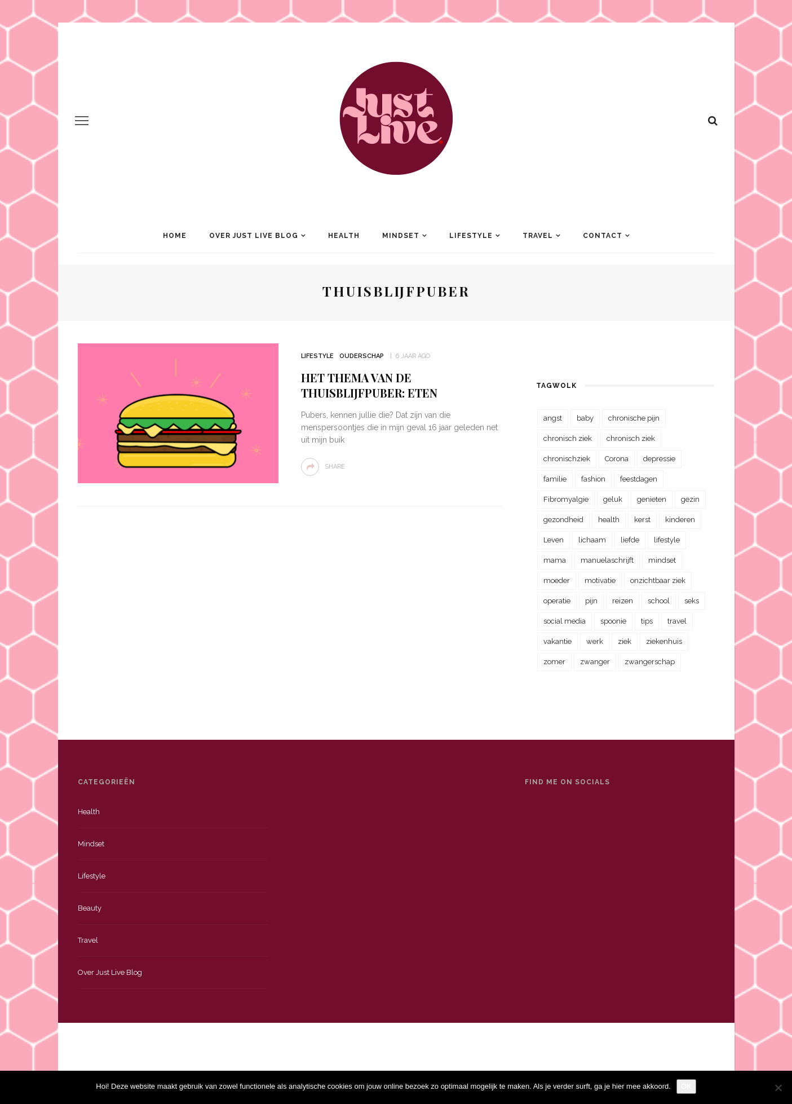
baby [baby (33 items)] (585, 418)
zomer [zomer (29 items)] (554, 661)
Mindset (400, 236)
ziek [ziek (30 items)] (624, 641)
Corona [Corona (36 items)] (617, 458)
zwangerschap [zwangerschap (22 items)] (650, 661)
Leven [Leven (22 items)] (553, 540)
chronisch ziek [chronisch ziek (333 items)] (567, 438)
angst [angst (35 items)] (552, 418)
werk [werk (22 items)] (594, 641)
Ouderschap (361, 356)
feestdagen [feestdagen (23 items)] (638, 479)
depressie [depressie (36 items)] (659, 458)
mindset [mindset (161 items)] (662, 560)
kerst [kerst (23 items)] (642, 519)
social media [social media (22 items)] (564, 621)
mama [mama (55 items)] (554, 560)
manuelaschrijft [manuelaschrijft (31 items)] (607, 560)
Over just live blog (110, 972)
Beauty (89, 908)
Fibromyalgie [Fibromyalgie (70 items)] (566, 499)
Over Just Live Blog (253, 236)
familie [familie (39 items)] (555, 479)
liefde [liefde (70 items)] (630, 540)
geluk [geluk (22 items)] (612, 499)
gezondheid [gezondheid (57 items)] (563, 519)
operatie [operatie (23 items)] (556, 601)
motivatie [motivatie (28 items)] (600, 580)
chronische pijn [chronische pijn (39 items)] (634, 418)
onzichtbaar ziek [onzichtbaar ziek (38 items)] (657, 580)
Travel (538, 236)
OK (686, 1086)
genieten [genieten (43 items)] (651, 499)
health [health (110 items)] (609, 519)
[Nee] (778, 1087)
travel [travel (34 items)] (677, 621)
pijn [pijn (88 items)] (591, 601)
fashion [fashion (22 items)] (593, 479)
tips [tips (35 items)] (647, 621)
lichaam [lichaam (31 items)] (592, 540)
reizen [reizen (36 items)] (622, 601)
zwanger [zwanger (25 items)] (595, 661)
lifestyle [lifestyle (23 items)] (667, 540)
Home (175, 236)
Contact (602, 236)
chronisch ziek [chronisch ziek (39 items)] (631, 438)
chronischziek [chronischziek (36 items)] (566, 458)
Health (344, 236)
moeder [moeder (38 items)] (556, 580)
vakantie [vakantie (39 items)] (557, 641)
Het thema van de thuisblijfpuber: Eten (369, 385)
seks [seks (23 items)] (691, 601)
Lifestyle (471, 236)
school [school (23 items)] (659, 601)
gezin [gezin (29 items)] (690, 499)
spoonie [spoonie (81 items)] (613, 621)
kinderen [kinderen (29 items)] (680, 519)
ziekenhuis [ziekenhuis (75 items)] (664, 641)
